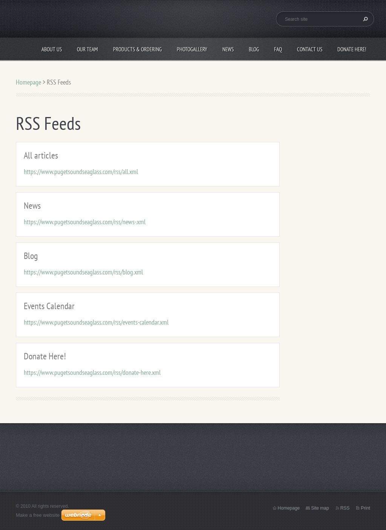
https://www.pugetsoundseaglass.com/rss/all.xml (81, 171)
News (228, 49)
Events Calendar (49, 306)
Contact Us (309, 49)
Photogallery (192, 49)
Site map (320, 508)
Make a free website (38, 515)
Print (365, 508)
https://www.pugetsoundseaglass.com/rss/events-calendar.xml (96, 322)
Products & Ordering (137, 49)
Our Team (87, 49)
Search (364, 19)
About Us (51, 49)
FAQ (278, 49)
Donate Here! (351, 49)
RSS (345, 508)
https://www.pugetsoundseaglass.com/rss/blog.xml (83, 272)
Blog (254, 49)
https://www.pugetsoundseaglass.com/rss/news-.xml (85, 221)
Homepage (28, 82)
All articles (41, 155)
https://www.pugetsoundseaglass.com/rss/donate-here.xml (92, 372)
